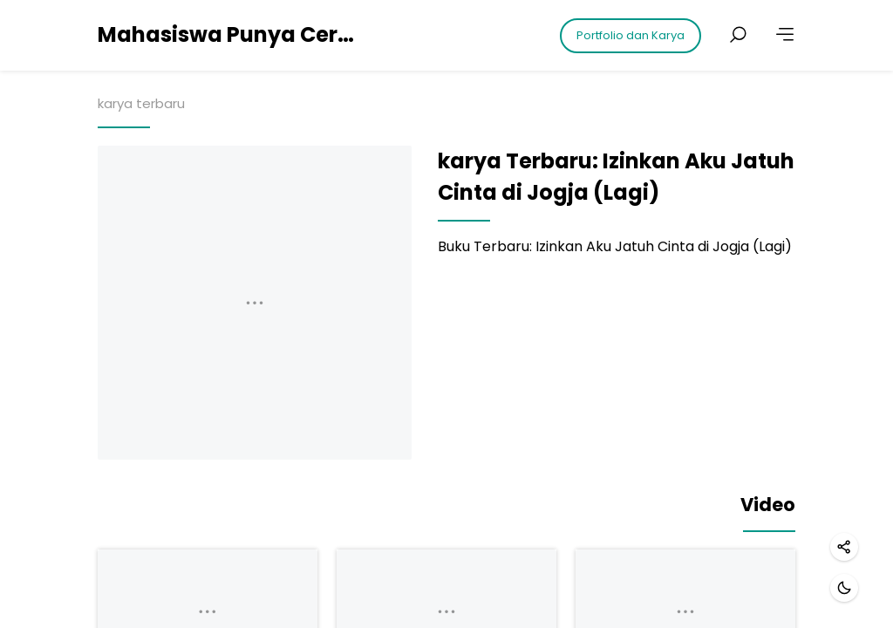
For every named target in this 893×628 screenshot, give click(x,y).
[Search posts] (737, 35)
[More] (784, 35)
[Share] (844, 547)
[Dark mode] (844, 588)
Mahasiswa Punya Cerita (228, 34)
